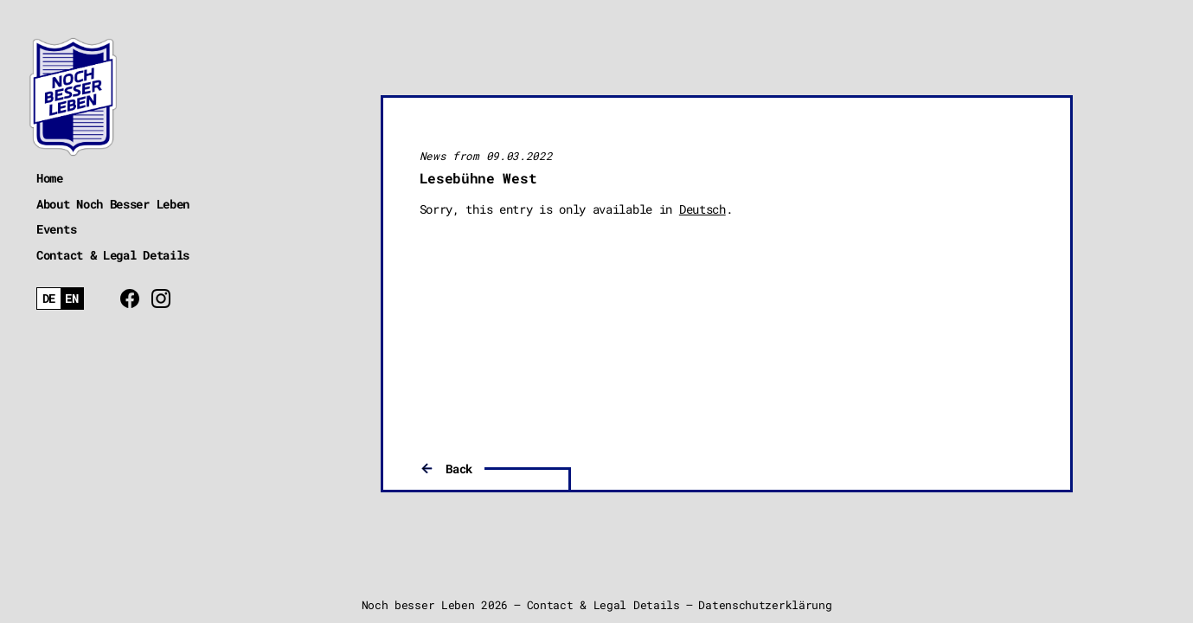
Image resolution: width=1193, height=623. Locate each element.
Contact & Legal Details (112, 255)
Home (49, 178)
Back (459, 468)
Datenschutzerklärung (764, 605)
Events (56, 229)
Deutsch (702, 209)
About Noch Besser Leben (112, 204)
